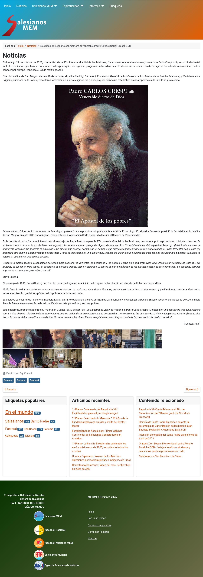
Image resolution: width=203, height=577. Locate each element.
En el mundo (19, 412)
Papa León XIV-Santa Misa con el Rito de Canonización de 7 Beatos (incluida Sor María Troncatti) (164, 413)
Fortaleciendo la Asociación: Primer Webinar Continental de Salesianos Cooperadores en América (97, 434)
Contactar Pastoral (98, 531)
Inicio (7, 6)
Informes (94, 6)
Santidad (34, 380)
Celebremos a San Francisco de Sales (160, 456)
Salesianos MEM (42, 6)
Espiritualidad (70, 6)
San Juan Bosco (97, 518)
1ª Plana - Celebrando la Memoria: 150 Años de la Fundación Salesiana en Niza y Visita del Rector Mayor (100, 422)
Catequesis (11, 435)
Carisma (21, 380)
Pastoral (8, 380)
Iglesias (29, 435)
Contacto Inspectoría (99, 525)
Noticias (21, 6)
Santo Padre (40, 421)
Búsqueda (115, 6)
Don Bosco (30, 429)
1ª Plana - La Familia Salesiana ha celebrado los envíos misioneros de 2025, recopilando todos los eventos (100, 447)
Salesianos (14, 421)
